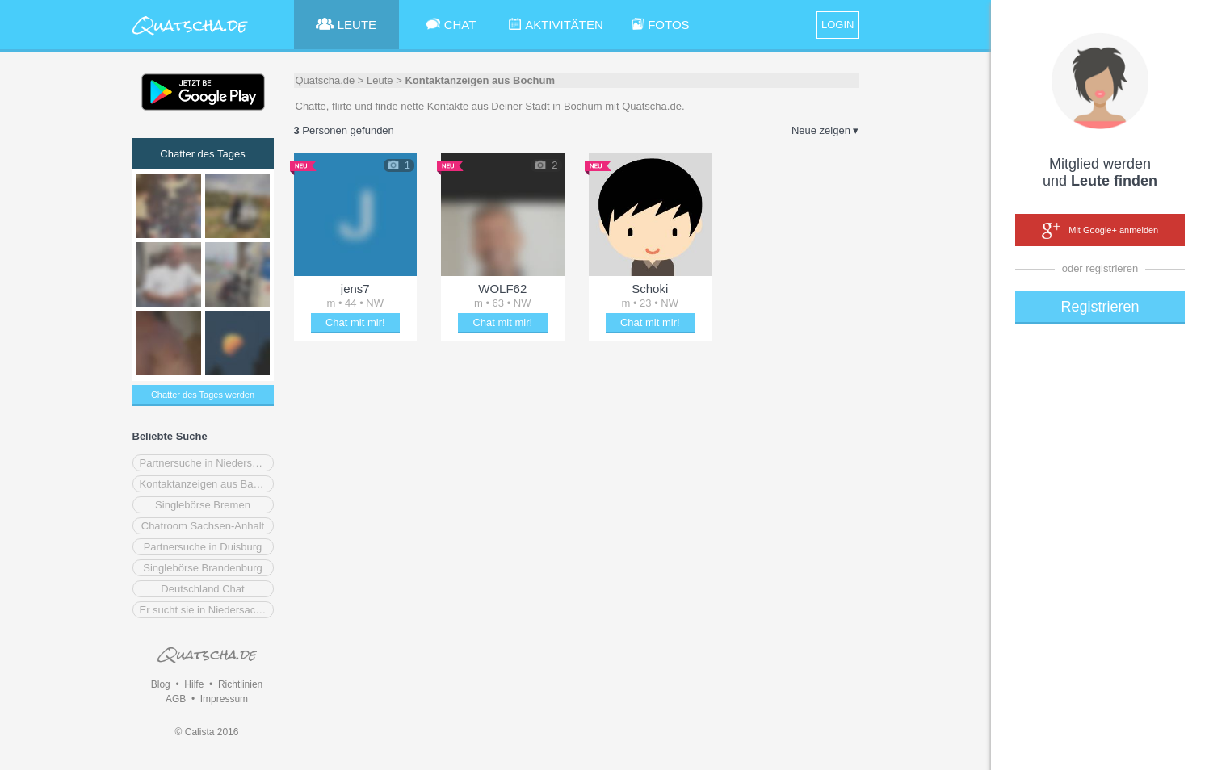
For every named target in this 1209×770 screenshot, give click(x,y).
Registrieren (1099, 307)
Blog (160, 684)
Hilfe (194, 684)
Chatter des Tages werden (202, 395)
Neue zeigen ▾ (825, 130)
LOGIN (837, 25)
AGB (176, 699)
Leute (380, 80)
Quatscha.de (325, 80)
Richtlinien (240, 684)
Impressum (224, 699)
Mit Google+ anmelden (1100, 231)
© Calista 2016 (207, 732)
